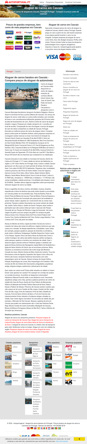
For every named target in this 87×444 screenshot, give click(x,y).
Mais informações (62, 441)
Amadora (16, 364)
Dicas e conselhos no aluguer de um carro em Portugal (71, 89)
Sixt (74, 380)
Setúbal (15, 380)
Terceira (56, 372)
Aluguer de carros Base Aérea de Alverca (30, 322)
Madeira (56, 347)
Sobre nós (66, 127)
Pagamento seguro (69, 108)
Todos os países (69, 164)
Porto (15, 355)
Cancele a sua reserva (70, 74)
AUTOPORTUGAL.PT (17, 2)
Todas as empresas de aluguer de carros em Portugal (71, 138)
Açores (55, 380)
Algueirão (45, 332)
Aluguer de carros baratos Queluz (23, 332)
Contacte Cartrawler (73, 2)
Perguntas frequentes (54, 2)
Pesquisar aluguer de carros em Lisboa (23, 329)
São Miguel (57, 355)
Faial (54, 364)
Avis (74, 347)
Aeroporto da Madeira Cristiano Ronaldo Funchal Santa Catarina (37, 406)
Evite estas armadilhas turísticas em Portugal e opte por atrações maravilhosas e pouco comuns (76, 196)
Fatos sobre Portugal (70, 101)
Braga (15, 372)
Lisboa (15, 347)
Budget (75, 355)
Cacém (38, 332)
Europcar (76, 364)
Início (42, 2)
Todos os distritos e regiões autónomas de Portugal (71, 158)
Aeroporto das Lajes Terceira (36, 375)
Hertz (75, 372)
